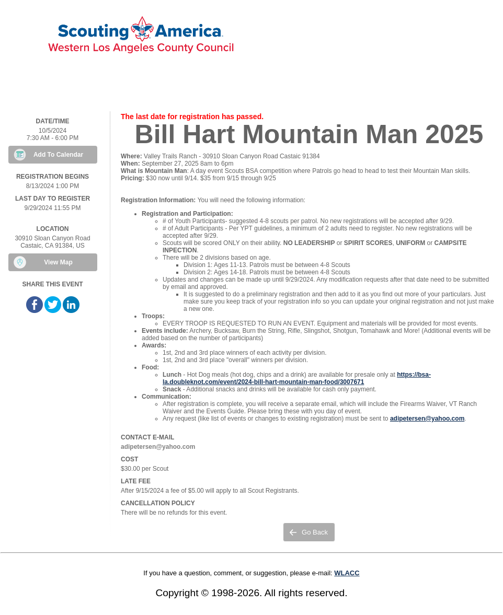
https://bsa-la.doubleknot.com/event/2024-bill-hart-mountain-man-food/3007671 (297, 378)
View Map (58, 262)
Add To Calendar (58, 154)
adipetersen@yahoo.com (427, 418)
